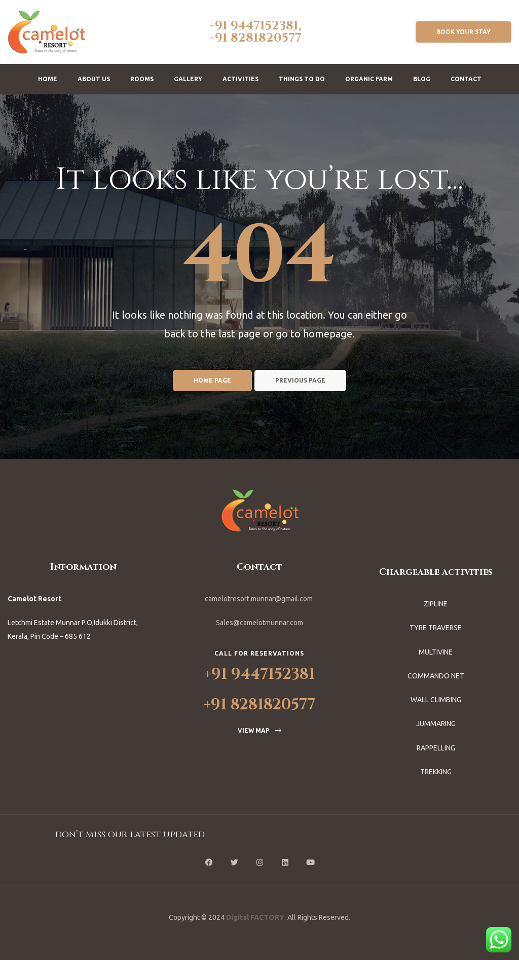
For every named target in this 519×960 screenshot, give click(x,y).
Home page (212, 380)
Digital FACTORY (255, 917)
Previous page (300, 380)
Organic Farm (369, 79)
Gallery (188, 79)
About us (94, 79)
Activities (240, 79)
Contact (466, 79)
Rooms (142, 79)
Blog (421, 79)
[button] (463, 32)
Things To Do (302, 79)
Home (47, 79)
